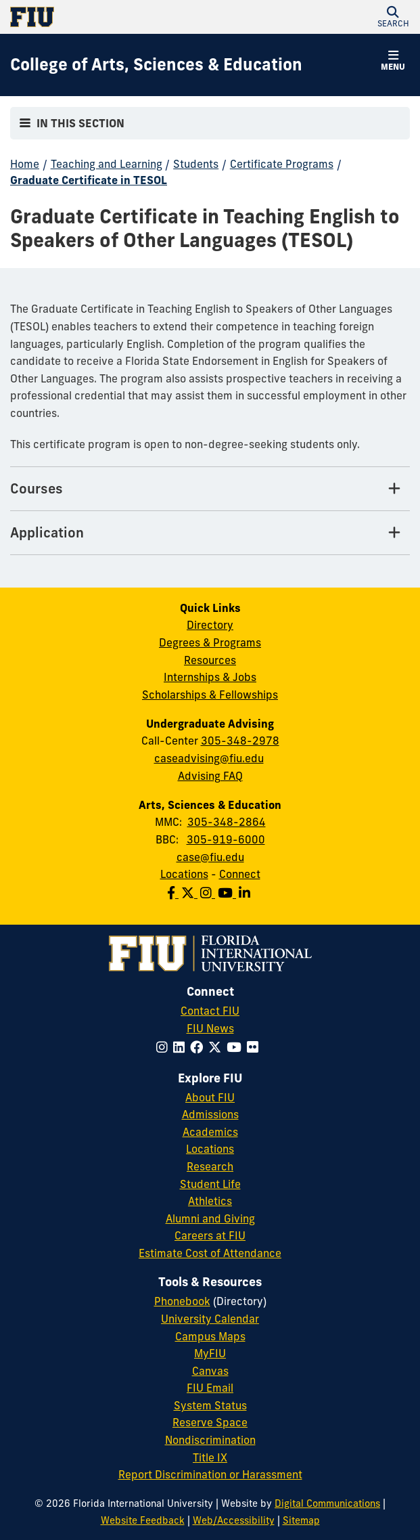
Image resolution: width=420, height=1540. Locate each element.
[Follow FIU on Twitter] (217, 1047)
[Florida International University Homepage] (110, 17)
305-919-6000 (226, 839)
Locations (184, 874)
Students (195, 164)
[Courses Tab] (210, 489)
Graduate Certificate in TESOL (88, 180)
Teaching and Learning (106, 164)
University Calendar (210, 1318)
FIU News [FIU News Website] (210, 1028)
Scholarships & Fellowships (210, 694)
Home (24, 164)
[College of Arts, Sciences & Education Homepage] (156, 64)
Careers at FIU (210, 1235)
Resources (210, 660)
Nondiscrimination (210, 1440)
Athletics (210, 1201)
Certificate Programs (281, 164)
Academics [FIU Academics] (210, 1132)
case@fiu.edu (210, 857)
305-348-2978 (240, 740)
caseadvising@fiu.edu (209, 758)
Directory (210, 625)
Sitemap (301, 1520)
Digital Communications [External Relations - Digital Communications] (327, 1503)
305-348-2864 (226, 822)
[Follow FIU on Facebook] (199, 1047)
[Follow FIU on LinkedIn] (181, 1047)
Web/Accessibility (234, 1520)
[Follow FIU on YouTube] (237, 1047)
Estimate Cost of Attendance (210, 1253)
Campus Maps (210, 1336)
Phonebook (182, 1301)
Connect (239, 874)
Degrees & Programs (210, 642)
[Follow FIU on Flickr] (255, 1047)
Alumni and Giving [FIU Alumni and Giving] (210, 1218)
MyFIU (210, 1353)
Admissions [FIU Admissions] (210, 1114)
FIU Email (210, 1387)
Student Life (210, 1184)
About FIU (210, 1097)
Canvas (210, 1371)
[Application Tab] (210, 533)
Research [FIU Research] (210, 1166)
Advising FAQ (210, 776)
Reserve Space (210, 1422)
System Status (210, 1405)
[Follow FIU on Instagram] (164, 1047)
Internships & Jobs (210, 677)
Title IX (210, 1457)
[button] (393, 16)
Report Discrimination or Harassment (210, 1474)
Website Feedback (143, 1520)
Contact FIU (210, 1010)
